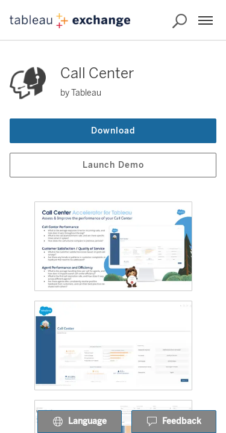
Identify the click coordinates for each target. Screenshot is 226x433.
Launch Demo (113, 165)
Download (113, 131)
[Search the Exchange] (179, 21)
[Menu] (205, 20)
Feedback (173, 422)
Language (79, 422)
